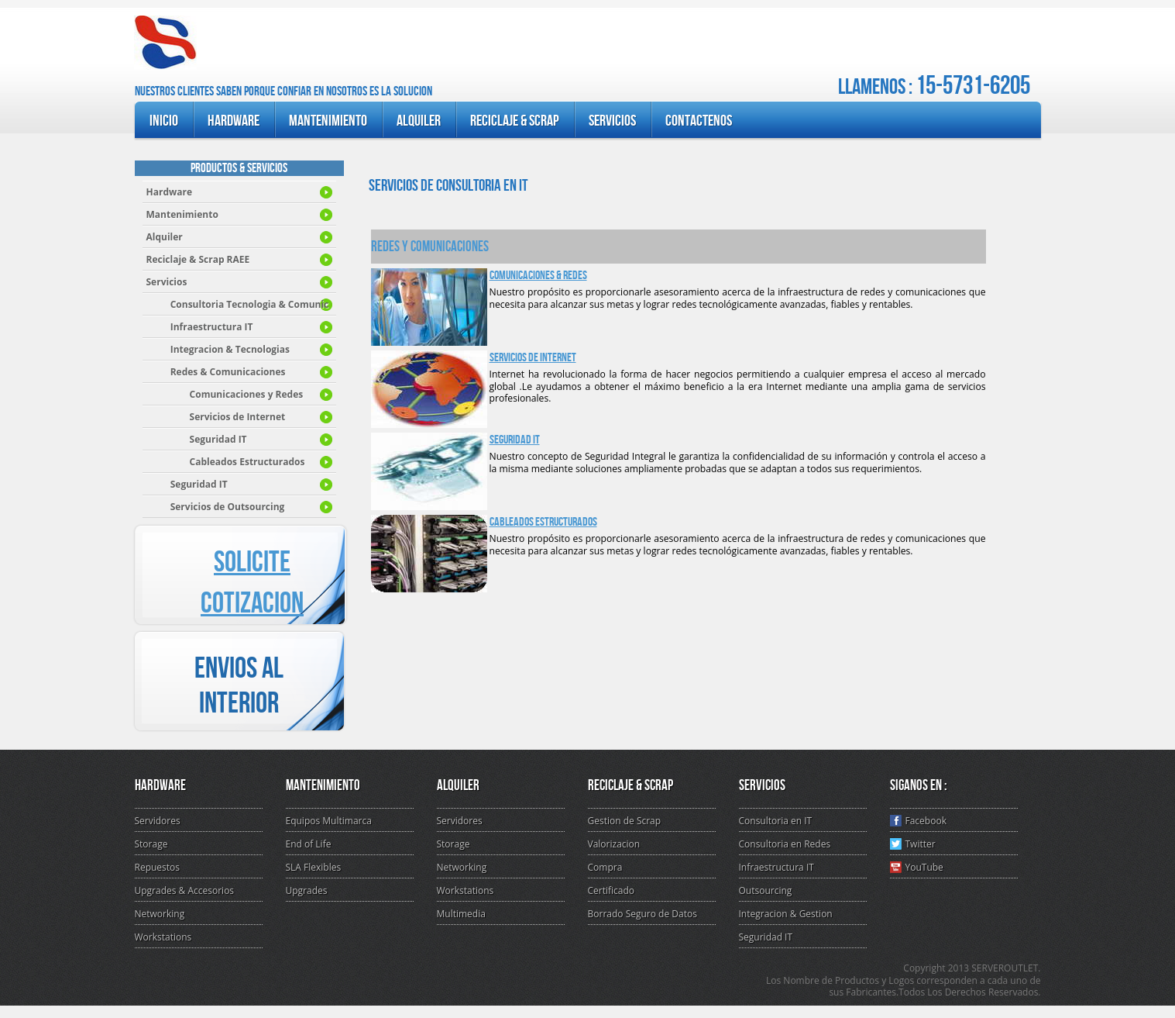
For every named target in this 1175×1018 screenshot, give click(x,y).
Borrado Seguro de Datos (642, 913)
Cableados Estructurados (543, 522)
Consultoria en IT (776, 820)
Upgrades (307, 890)
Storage (151, 844)
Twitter (913, 844)
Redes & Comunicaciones (216, 371)
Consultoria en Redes (785, 844)
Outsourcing (765, 890)
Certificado (611, 890)
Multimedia (461, 913)
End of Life (309, 844)
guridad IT (187, 484)
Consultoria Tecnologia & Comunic (237, 304)
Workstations (163, 937)
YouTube (916, 867)
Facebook (918, 820)
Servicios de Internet (533, 357)
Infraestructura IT (199, 326)
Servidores (157, 820)
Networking (160, 913)
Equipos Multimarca (329, 820)
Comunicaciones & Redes (538, 275)
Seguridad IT (515, 440)
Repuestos (157, 867)
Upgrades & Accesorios (185, 890)
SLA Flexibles (314, 867)
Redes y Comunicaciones (430, 246)
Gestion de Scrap (624, 820)
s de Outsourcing (215, 506)
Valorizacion (614, 844)
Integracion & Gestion (786, 913)
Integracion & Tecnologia (218, 349)
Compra (605, 867)
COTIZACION (252, 603)
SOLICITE (252, 562)
